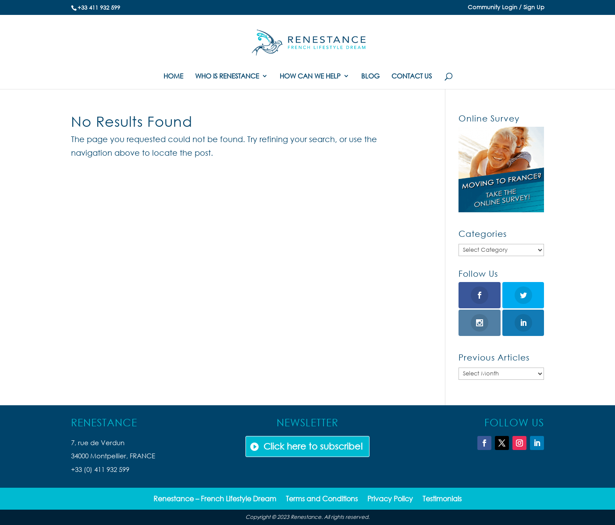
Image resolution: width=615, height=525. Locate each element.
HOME (173, 76)
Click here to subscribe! (313, 446)
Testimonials (442, 499)
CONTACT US (411, 76)
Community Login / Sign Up (506, 7)
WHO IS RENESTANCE (227, 76)
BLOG (370, 76)
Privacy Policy (390, 499)
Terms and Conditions (322, 499)
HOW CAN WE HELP (310, 76)
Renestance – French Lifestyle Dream (214, 499)
